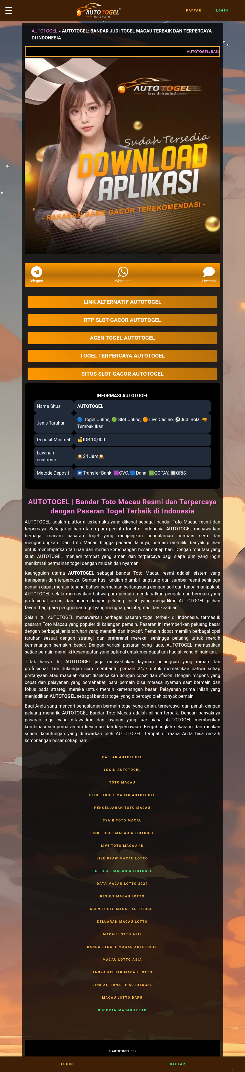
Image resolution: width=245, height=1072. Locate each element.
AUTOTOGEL (45, 31)
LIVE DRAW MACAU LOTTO (122, 858)
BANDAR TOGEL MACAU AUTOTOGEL (122, 947)
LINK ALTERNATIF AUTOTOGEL (122, 985)
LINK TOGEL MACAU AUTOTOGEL (122, 833)
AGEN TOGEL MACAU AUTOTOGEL (122, 909)
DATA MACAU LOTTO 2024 (122, 884)
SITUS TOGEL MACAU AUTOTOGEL (122, 795)
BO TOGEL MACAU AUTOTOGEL (122, 871)
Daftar (194, 10)
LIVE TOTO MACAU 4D (122, 846)
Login (222, 10)
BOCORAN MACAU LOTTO (122, 1010)
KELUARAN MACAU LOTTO (122, 922)
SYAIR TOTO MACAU (122, 820)
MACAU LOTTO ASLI (122, 934)
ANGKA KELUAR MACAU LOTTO (122, 972)
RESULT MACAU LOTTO (122, 896)
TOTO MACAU (122, 782)
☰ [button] (9, 10)
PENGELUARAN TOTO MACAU (122, 808)
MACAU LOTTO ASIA (122, 959)
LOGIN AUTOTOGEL (122, 770)
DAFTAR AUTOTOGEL (122, 757)
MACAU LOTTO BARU (122, 997)
